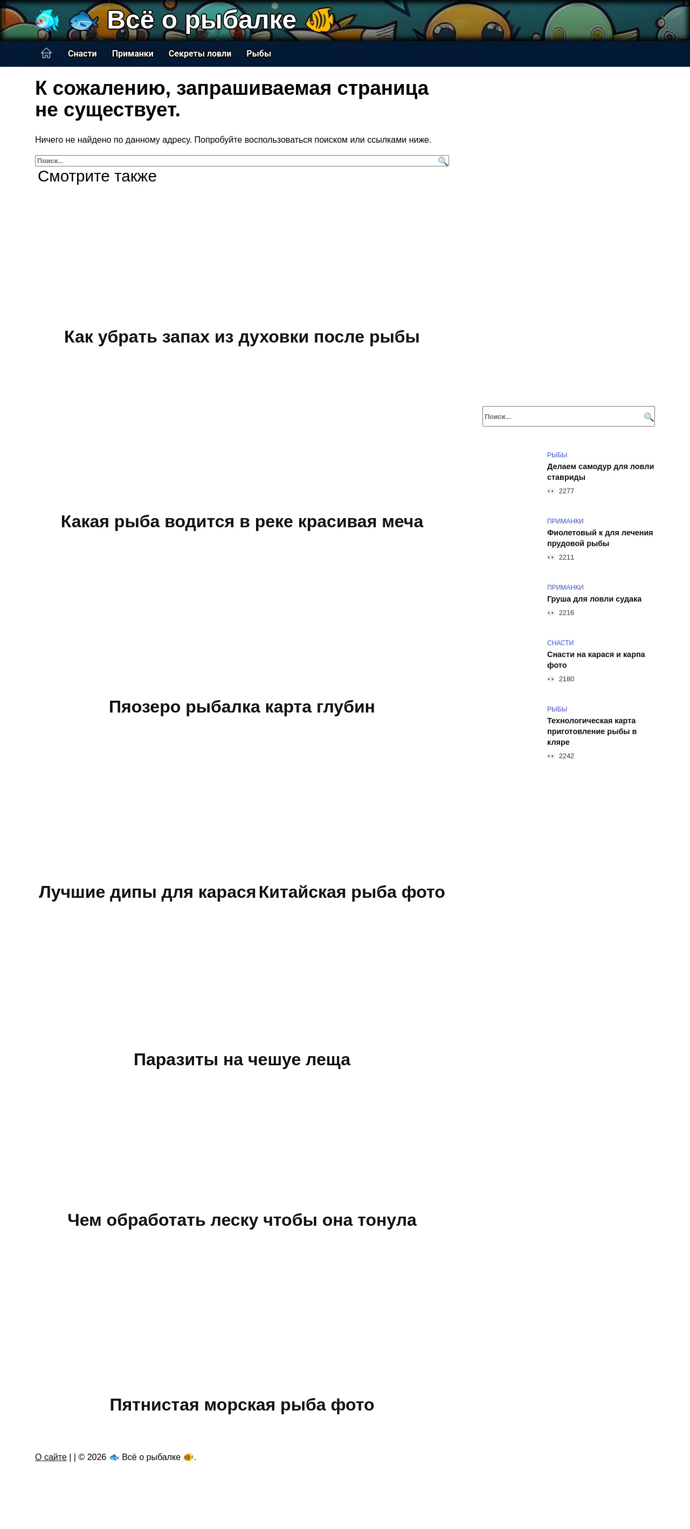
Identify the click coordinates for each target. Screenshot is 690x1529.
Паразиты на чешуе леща (242, 1059)
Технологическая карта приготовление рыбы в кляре (592, 731)
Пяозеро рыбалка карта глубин (242, 706)
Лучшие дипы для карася (147, 892)
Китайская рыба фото (352, 892)
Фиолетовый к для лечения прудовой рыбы (600, 538)
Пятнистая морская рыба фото (241, 1405)
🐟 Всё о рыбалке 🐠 (201, 19)
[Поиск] (441, 160)
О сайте (51, 1457)
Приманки (133, 53)
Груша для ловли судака (594, 599)
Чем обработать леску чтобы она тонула (242, 1220)
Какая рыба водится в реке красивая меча (242, 522)
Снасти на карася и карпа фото (596, 659)
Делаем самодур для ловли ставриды (600, 471)
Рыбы (258, 53)
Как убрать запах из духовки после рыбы (242, 336)
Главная (46, 53)
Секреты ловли (200, 53)
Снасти (82, 53)
